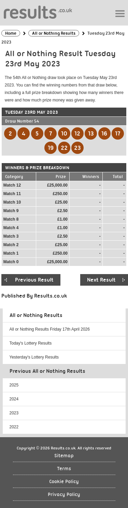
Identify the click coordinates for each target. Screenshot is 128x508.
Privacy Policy (64, 494)
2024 (14, 399)
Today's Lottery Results (31, 343)
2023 (14, 413)
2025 (14, 385)
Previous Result (34, 280)
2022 (14, 427)
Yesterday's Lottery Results (34, 357)
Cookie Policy (64, 482)
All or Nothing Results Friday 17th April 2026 (50, 329)
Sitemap (64, 456)
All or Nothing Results (36, 315)
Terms (64, 469)
